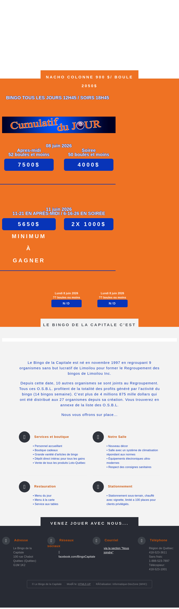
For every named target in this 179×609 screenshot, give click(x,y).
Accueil (18, 12)
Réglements (72, 12)
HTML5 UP (84, 585)
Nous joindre (156, 12)
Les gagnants (115, 12)
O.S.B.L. (136, 12)
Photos (53, 12)
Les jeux (93, 12)
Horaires (36, 12)
